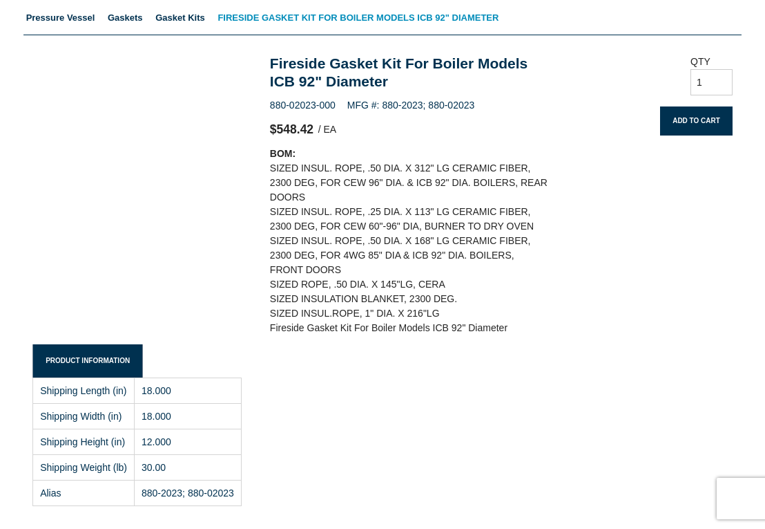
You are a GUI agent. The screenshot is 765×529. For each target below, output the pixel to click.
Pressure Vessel (60, 17)
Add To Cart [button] (696, 120)
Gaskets (125, 17)
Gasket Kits (180, 17)
